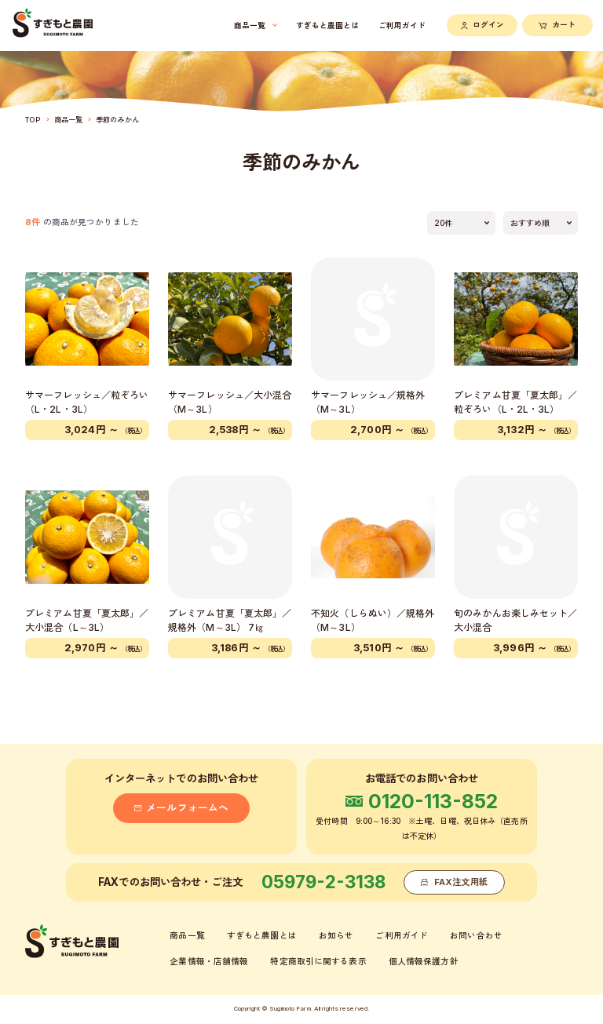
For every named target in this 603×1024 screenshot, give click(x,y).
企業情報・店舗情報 (209, 962)
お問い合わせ (476, 936)
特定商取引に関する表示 (318, 962)
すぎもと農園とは (262, 936)
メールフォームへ (181, 808)
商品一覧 (68, 119)
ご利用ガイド (401, 936)
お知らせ (336, 936)
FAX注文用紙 (454, 881)
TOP (33, 119)
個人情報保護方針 (424, 962)
